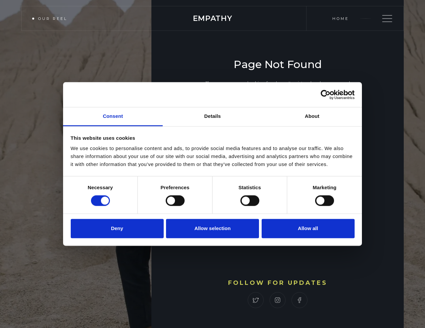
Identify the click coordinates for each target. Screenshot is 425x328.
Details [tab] (212, 116)
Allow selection (212, 228)
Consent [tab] (113, 116)
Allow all (308, 228)
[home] (212, 18)
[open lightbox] (66, 18)
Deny (117, 228)
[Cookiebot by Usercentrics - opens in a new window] (326, 95)
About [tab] (312, 116)
